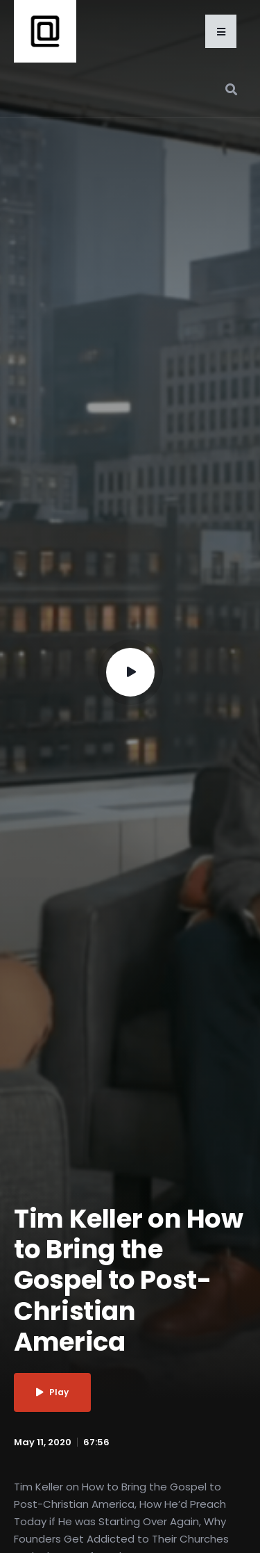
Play (52, 1392)
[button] (220, 31)
